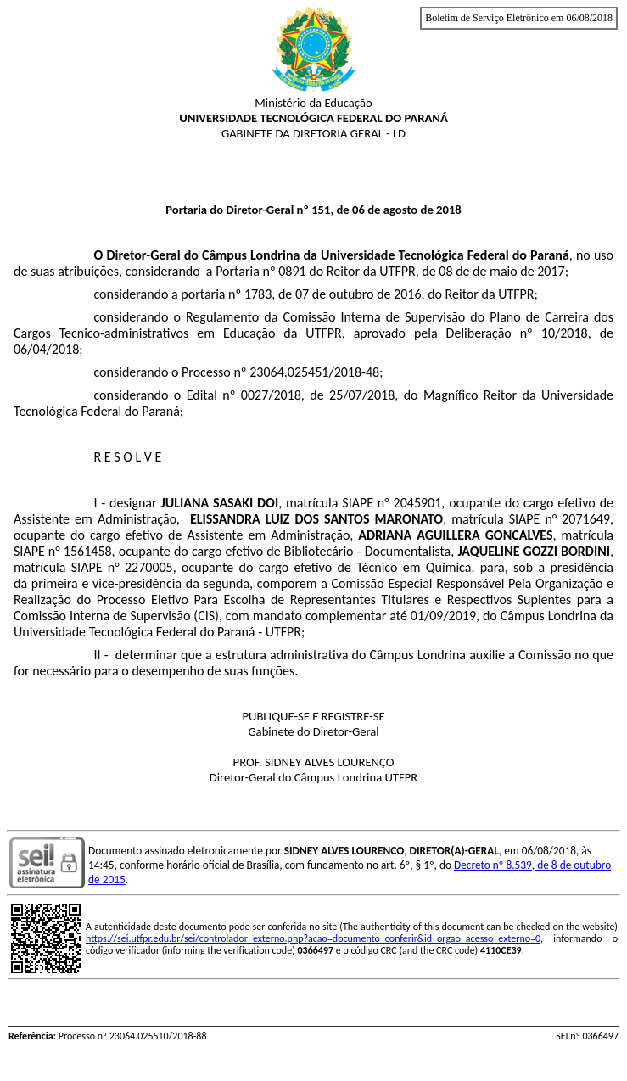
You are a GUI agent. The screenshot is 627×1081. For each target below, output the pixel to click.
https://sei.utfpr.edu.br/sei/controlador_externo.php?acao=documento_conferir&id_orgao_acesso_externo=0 (313, 938)
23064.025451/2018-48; (316, 372)
